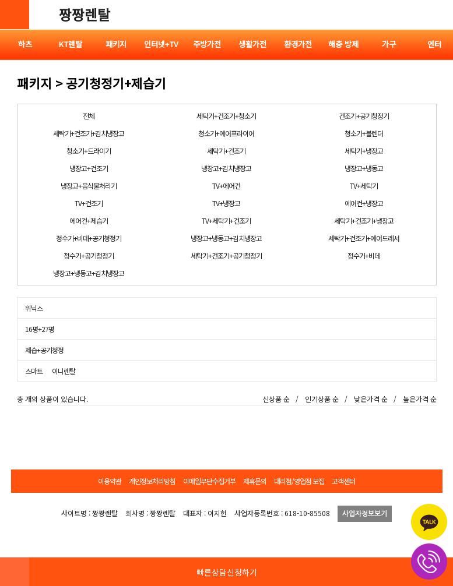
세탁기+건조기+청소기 (226, 116)
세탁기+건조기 (226, 151)
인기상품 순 (322, 399)
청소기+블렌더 (364, 133)
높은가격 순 (420, 399)
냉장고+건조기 (88, 168)
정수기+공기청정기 (89, 255)
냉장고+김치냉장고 (226, 168)
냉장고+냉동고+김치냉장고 (226, 238)
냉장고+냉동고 (364, 168)
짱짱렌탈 (84, 14)
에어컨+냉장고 (364, 203)
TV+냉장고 (226, 203)
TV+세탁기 (364, 185)
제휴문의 (254, 481)
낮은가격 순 (371, 399)
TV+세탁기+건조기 (226, 220)
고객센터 (343, 481)
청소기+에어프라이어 (226, 133)
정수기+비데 (363, 255)
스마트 (34, 371)
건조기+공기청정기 (364, 116)
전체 (88, 116)
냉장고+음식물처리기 (89, 185)
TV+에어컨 (226, 185)
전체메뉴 (438, 14)
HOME (14, 571)
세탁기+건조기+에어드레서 (363, 238)
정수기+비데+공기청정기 (88, 238)
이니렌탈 (63, 371)
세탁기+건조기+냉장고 (364, 220)
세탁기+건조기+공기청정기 (226, 255)
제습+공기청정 (44, 350)
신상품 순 (276, 399)
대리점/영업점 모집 (299, 481)
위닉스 (34, 308)
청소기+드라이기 (88, 151)
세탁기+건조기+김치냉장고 (88, 133)
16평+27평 (39, 329)
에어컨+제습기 (88, 220)
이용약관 (109, 481)
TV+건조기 (89, 203)
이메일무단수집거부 (209, 481)
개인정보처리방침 (152, 481)
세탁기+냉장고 (364, 151)
